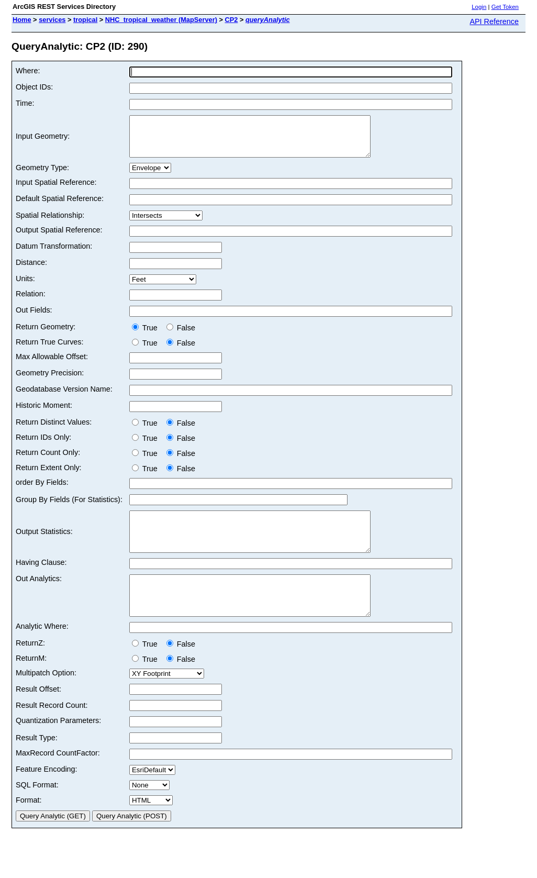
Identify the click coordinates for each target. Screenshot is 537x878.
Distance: (31, 270)
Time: (25, 103)
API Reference (494, 21)
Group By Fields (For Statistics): (69, 507)
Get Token (505, 7)
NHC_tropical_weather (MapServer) (161, 20)
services (52, 20)
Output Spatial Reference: (59, 238)
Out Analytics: (39, 594)
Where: (28, 70)
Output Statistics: (44, 543)
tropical (85, 20)
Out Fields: (34, 318)
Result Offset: (38, 712)
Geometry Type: (42, 175)
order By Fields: (42, 490)
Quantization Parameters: (58, 744)
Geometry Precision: (50, 380)
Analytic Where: (42, 650)
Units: (25, 286)
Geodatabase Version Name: (64, 397)
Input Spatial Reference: (56, 190)
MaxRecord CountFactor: (58, 776)
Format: (29, 823)
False (180, 335)
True (147, 335)
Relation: (31, 301)
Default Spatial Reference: (60, 206)
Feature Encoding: (46, 792)
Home (22, 20)
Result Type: (37, 761)
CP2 (231, 20)
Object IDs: (34, 87)
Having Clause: (41, 578)
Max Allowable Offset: (52, 364)
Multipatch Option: (46, 696)
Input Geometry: (43, 140)
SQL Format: (37, 808)
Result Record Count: (52, 729)
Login (479, 7)
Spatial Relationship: (50, 223)
